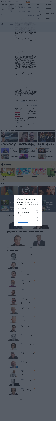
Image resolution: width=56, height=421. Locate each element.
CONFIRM (23, 222)
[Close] (40, 196)
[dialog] (28, 210)
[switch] (37, 210)
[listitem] (28, 208)
